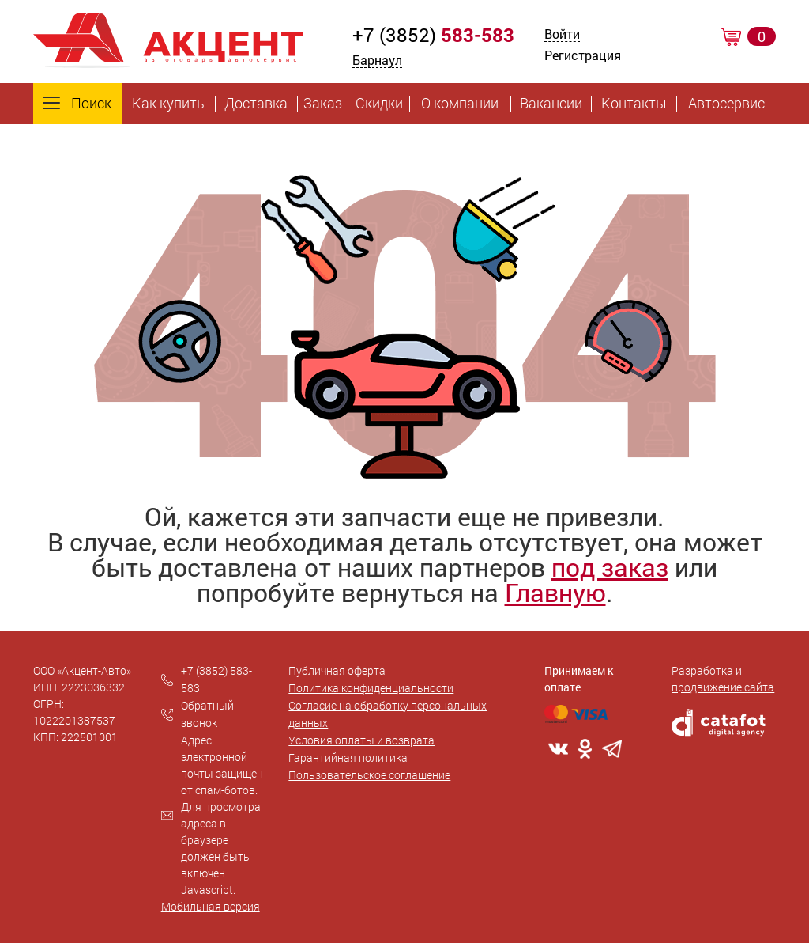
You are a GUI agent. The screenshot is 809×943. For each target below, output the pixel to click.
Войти (562, 35)
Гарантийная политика (348, 757)
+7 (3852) (433, 34)
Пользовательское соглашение (369, 774)
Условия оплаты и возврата (361, 740)
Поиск (77, 104)
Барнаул (377, 59)
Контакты (634, 104)
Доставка (256, 104)
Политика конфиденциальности (370, 687)
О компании (460, 104)
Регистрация (582, 56)
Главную (555, 592)
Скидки (379, 104)
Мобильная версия (210, 906)
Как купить (168, 104)
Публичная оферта (337, 670)
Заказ (322, 104)
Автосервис (726, 104)
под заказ (609, 567)
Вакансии (551, 104)
